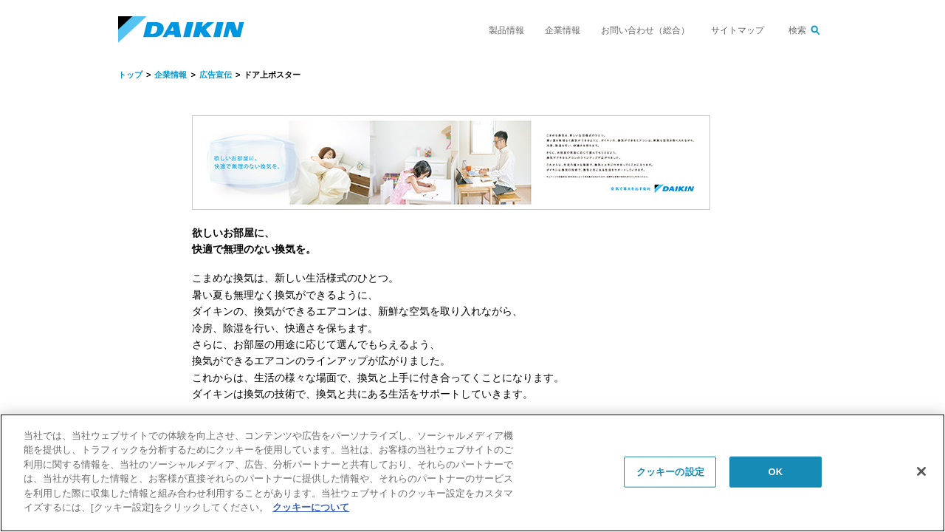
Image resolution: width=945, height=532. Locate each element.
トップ (130, 74)
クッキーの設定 (670, 471)
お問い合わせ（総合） (645, 30)
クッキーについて (310, 507)
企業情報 (562, 30)
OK (775, 471)
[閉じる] (921, 471)
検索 (797, 30)
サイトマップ (737, 30)
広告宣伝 (215, 74)
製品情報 (506, 30)
